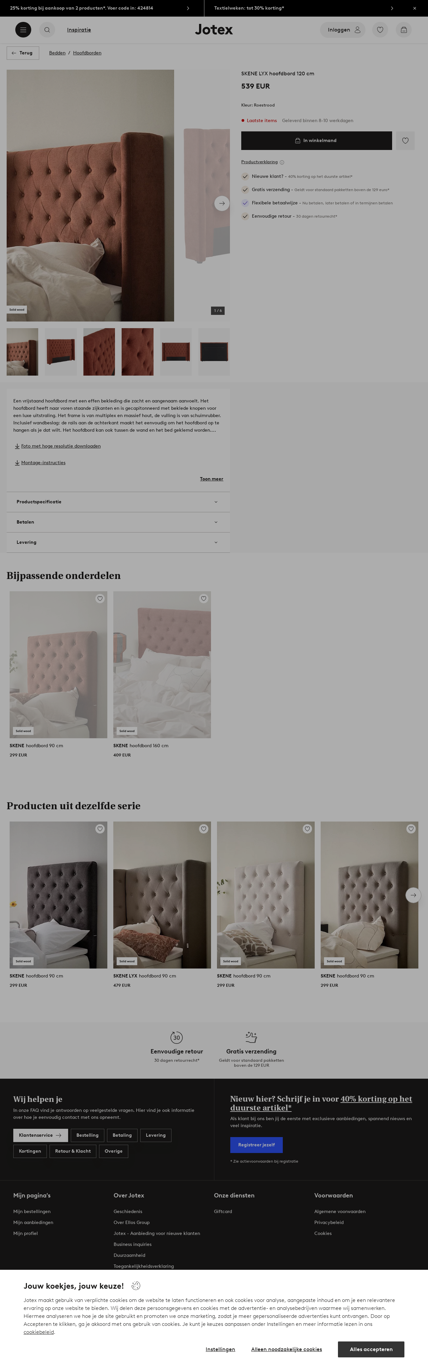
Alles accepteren (371, 1349)
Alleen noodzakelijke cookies (286, 1349)
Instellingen (220, 1349)
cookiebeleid (39, 1332)
